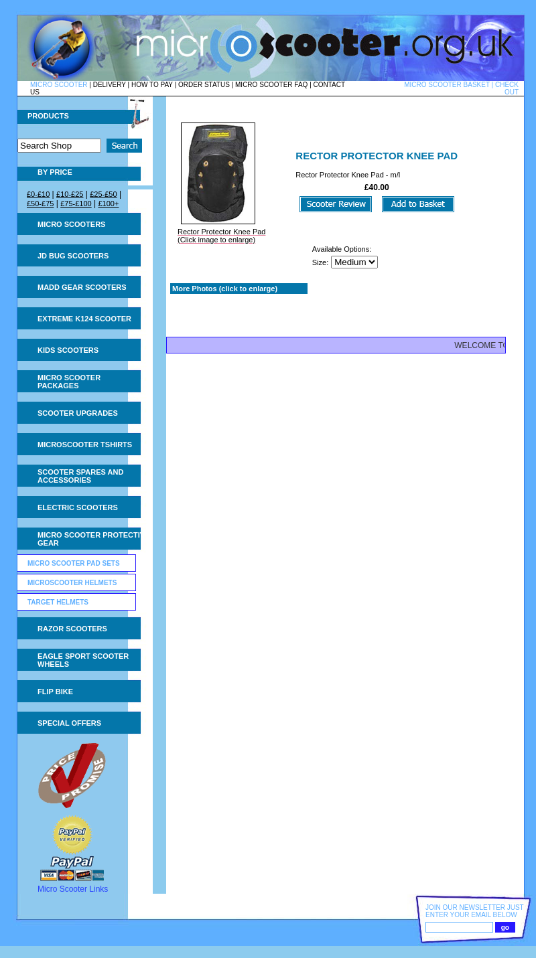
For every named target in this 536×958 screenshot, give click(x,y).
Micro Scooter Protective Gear (93, 539)
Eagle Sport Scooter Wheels (83, 660)
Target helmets (57, 602)
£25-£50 (103, 194)
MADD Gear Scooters (82, 287)
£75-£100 (76, 203)
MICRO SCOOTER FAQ (271, 84)
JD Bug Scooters (73, 256)
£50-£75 (40, 203)
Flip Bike (55, 692)
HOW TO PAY (152, 84)
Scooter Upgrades (78, 413)
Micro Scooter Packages (69, 382)
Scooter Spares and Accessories (80, 476)
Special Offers (69, 723)
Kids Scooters (68, 350)
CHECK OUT (507, 88)
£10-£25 (69, 194)
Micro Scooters (71, 224)
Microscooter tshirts (85, 445)
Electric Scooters (78, 507)
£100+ (108, 203)
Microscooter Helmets (72, 582)
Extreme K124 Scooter (84, 319)
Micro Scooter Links (73, 889)
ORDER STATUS (204, 84)
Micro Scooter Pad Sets (73, 563)
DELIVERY (109, 84)
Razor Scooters (72, 629)
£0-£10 (38, 194)
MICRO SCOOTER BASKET (447, 84)
